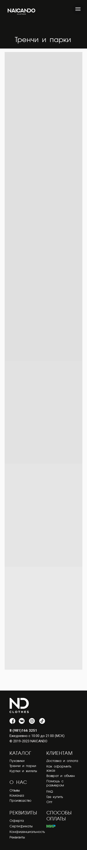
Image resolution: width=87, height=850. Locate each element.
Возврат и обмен (60, 776)
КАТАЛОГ (20, 753)
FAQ (49, 791)
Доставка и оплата (62, 761)
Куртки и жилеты (23, 771)
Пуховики (17, 761)
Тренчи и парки (23, 766)
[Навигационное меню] (78, 9)
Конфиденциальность (27, 832)
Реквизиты (17, 837)
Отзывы (15, 790)
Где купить (54, 797)
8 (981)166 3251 (23, 730)
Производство (20, 800)
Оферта (17, 820)
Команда (17, 795)
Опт (49, 802)
